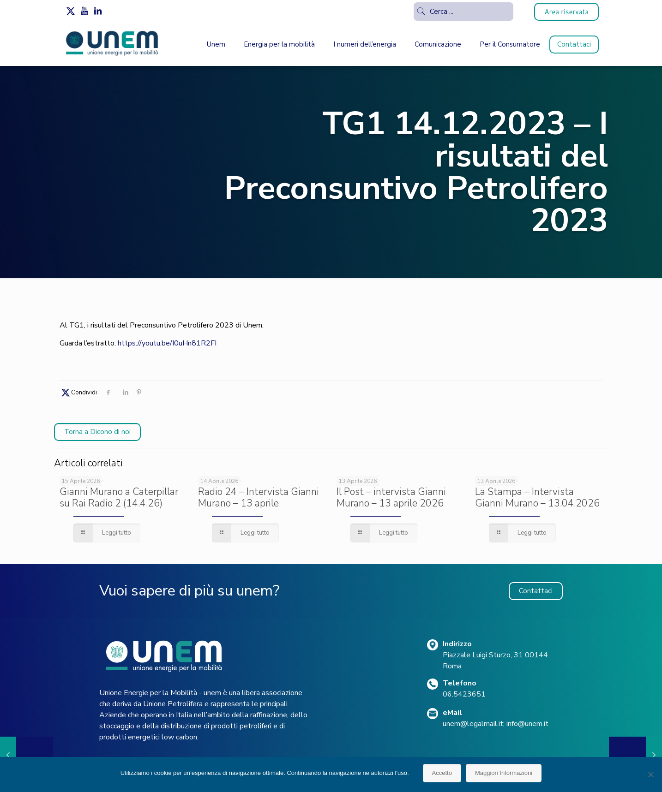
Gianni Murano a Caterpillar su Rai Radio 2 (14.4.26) (119, 497)
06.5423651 (464, 694)
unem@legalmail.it (473, 724)
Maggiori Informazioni (503, 772)
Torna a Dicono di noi (97, 431)
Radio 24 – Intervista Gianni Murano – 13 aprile (258, 497)
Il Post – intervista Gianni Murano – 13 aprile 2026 (391, 497)
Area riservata (566, 12)
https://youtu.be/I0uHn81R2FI (167, 343)
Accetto (442, 772)
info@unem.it (527, 724)
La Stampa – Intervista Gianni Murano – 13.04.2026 (537, 497)
